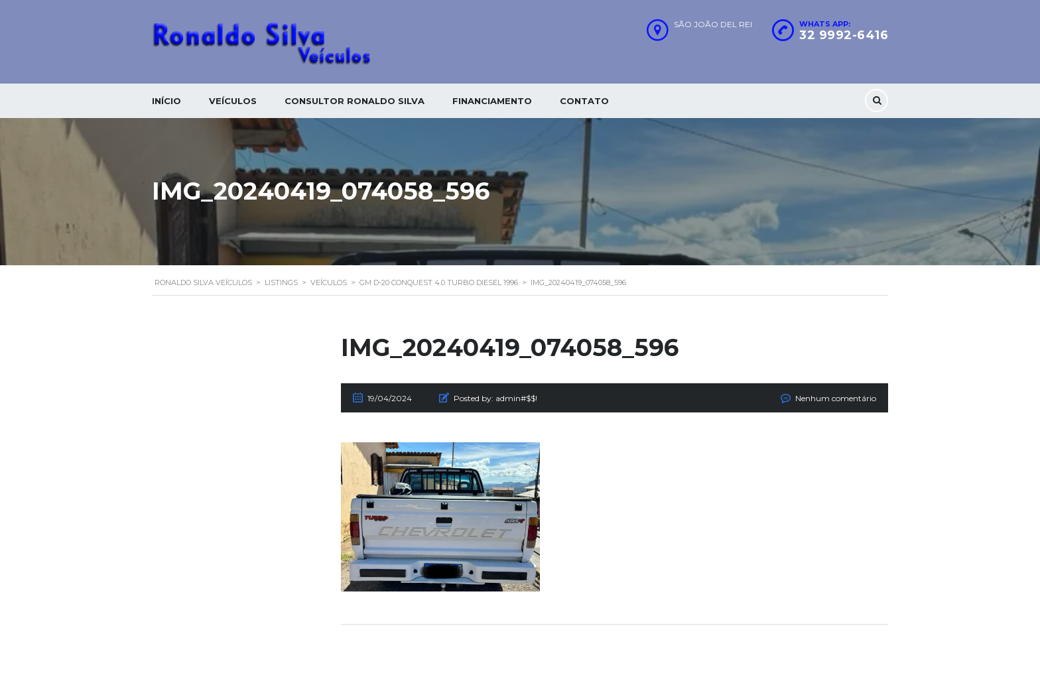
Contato (584, 100)
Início (166, 100)
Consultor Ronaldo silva (354, 100)
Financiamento (492, 100)
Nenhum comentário (835, 398)
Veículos (233, 100)
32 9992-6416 (843, 35)
